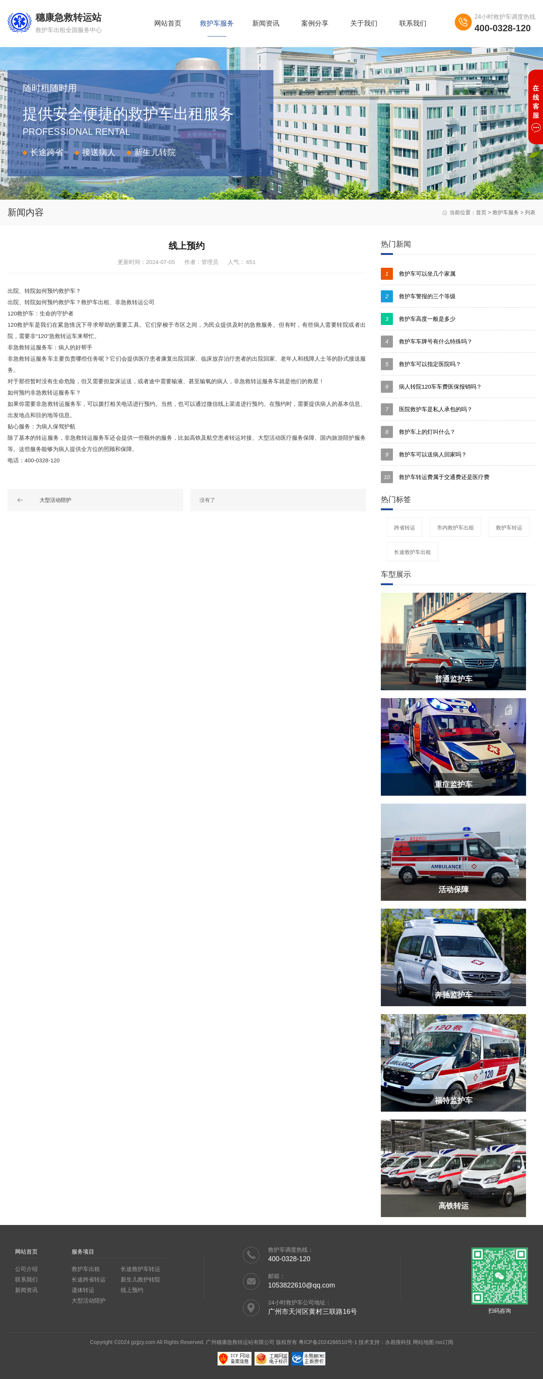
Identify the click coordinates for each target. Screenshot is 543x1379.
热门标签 (396, 499)
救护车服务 (217, 23)
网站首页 (167, 23)
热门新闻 (396, 244)
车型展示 (396, 574)
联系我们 (412, 23)
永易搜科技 (398, 1342)
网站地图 (423, 1342)
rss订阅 (444, 1342)
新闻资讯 (265, 23)
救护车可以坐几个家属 (418, 274)
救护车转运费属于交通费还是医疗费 (435, 477)
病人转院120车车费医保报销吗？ (431, 387)
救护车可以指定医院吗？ (421, 364)
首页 (481, 212)
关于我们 (363, 23)
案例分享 (314, 23)
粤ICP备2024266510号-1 (328, 1342)
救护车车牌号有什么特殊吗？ (426, 342)
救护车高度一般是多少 (418, 319)
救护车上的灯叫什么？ (418, 432)
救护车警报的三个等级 (418, 296)
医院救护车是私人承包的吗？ (426, 409)
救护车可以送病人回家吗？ (424, 454)
